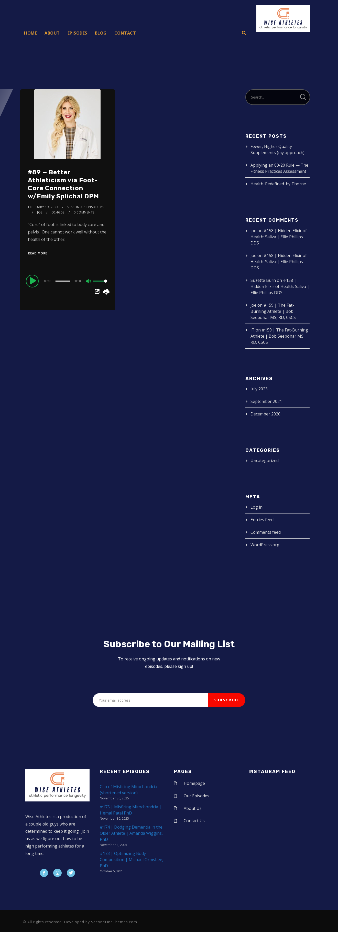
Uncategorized (264, 460)
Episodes (77, 33)
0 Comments (84, 212)
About (52, 33)
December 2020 (265, 414)
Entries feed (262, 519)
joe (39, 212)
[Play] (33, 281)
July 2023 (259, 389)
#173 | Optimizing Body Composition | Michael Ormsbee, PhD (131, 860)
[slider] (62, 281)
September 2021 (266, 401)
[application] (67, 281)
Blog (101, 33)
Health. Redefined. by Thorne (278, 184)
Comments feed (265, 532)
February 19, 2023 (43, 207)
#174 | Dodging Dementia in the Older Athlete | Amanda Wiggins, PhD (131, 833)
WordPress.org (264, 545)
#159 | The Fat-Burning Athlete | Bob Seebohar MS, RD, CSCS (273, 311)
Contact (125, 33)
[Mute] (88, 281)
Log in (256, 507)
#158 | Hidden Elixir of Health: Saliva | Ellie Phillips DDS (278, 237)
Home (30, 33)
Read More (37, 253)
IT (252, 330)
